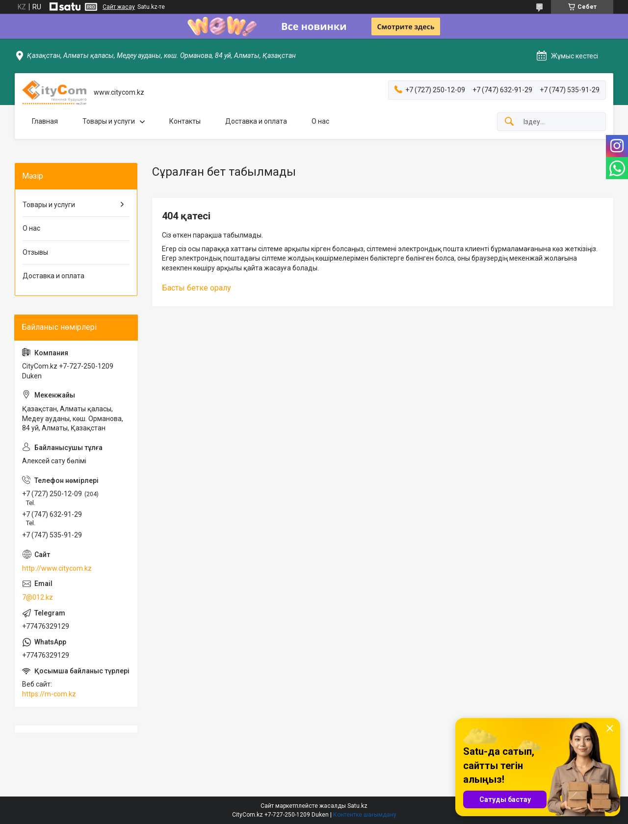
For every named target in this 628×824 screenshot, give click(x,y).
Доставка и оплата (256, 121)
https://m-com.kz (49, 694)
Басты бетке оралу (196, 287)
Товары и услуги (108, 121)
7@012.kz (37, 597)
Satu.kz (357, 805)
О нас (320, 121)
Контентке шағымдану (364, 814)
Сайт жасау (119, 6)
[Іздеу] (509, 122)
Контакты (185, 121)
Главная (45, 121)
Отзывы (35, 252)
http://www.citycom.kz (57, 568)
